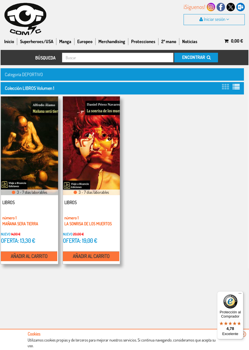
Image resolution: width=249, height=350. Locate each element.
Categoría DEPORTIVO (24, 74)
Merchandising (111, 41)
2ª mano (168, 41)
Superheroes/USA (36, 41)
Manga (65, 41)
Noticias (189, 41)
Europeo (84, 41)
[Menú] (240, 294)
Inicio (9, 41)
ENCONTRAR (196, 57)
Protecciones (143, 41)
